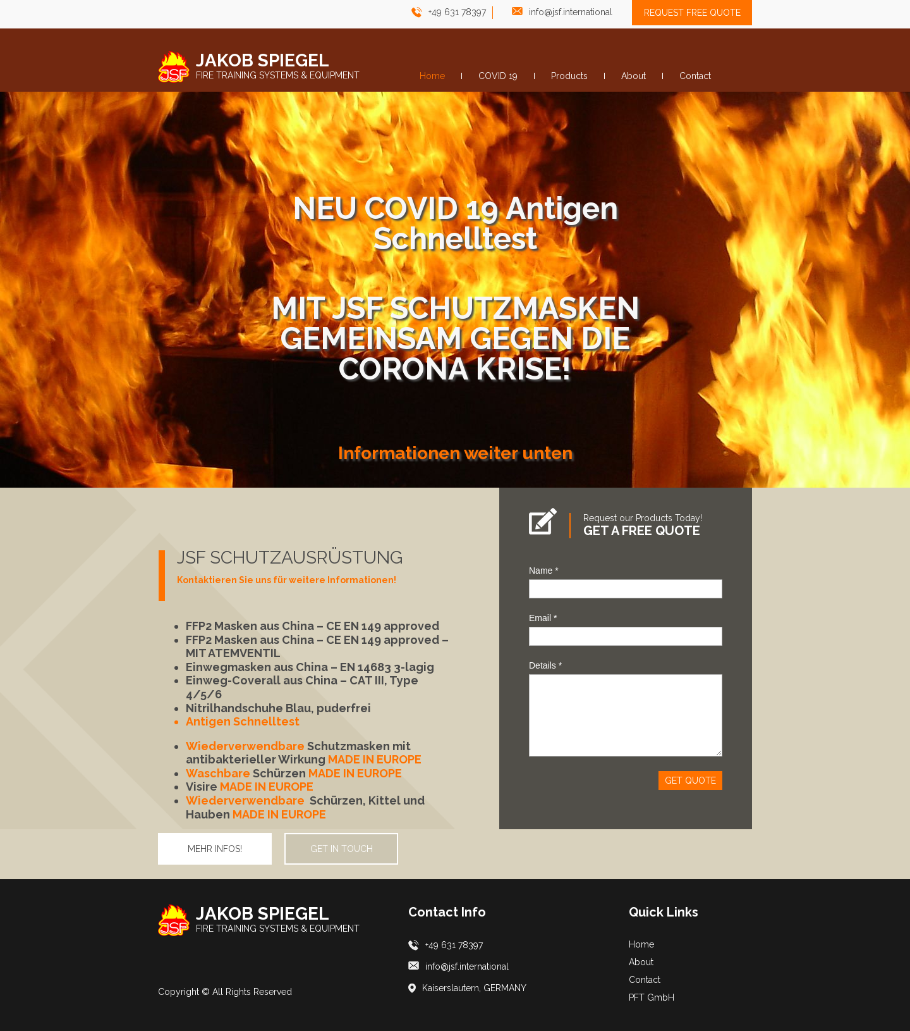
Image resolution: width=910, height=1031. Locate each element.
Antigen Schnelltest (243, 721)
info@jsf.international (570, 12)
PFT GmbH (651, 997)
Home (641, 944)
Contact (644, 980)
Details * (545, 665)
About (641, 962)
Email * (543, 618)
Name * (544, 570)
